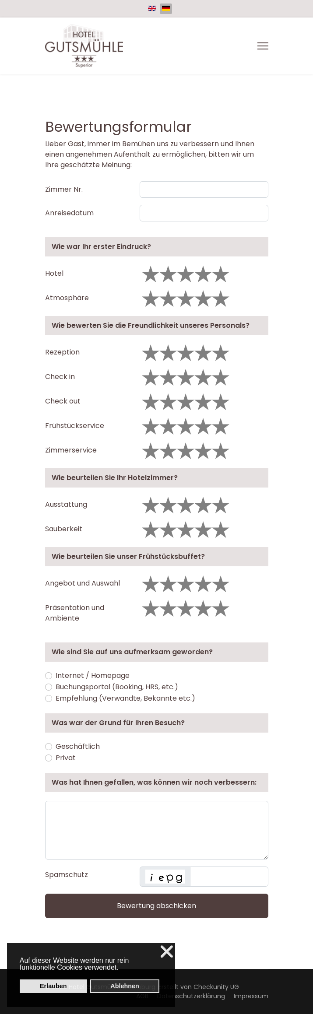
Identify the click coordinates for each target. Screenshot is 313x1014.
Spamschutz (66, 875)
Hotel (54, 273)
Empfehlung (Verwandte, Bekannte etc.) (125, 698)
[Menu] (262, 46)
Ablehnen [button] (124, 985)
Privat (66, 758)
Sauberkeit (63, 529)
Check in (60, 377)
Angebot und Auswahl (82, 583)
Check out (63, 401)
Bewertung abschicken (156, 906)
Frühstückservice (74, 426)
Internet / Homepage (93, 675)
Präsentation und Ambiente (74, 613)
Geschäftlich (78, 746)
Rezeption (62, 352)
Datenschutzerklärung (191, 996)
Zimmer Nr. (64, 189)
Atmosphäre (67, 298)
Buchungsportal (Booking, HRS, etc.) (117, 687)
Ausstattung (66, 504)
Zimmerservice (71, 450)
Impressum (251, 996)
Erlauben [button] (53, 985)
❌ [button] (167, 951)
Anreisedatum (69, 213)
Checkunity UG (216, 986)
